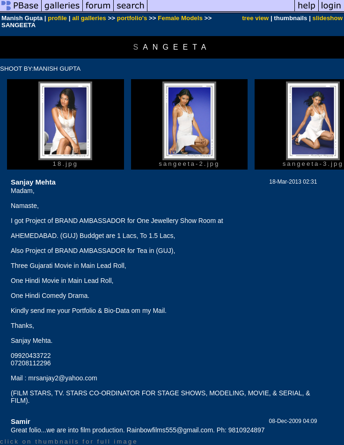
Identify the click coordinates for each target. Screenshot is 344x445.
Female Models (180, 18)
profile (57, 18)
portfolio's (132, 18)
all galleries (89, 18)
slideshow (328, 18)
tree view (255, 18)
